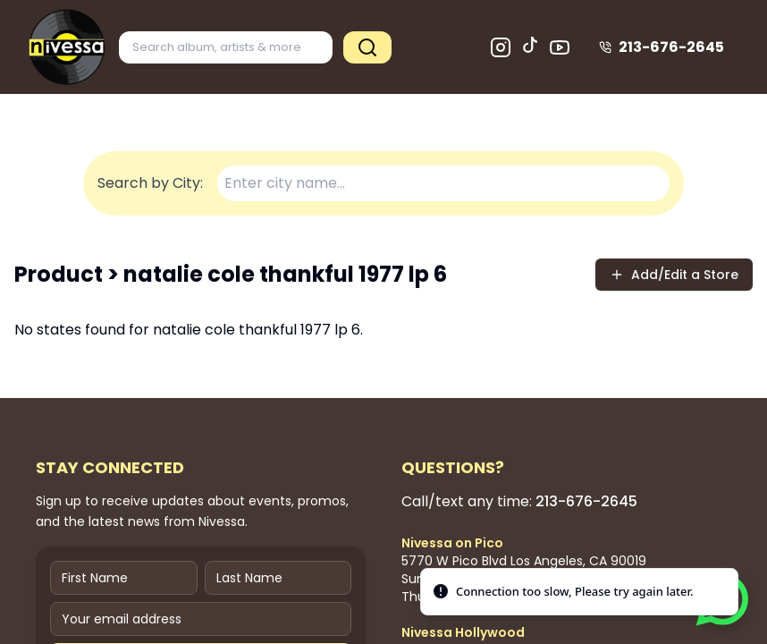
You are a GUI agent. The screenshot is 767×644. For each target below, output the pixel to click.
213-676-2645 (661, 47)
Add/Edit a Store (674, 275)
